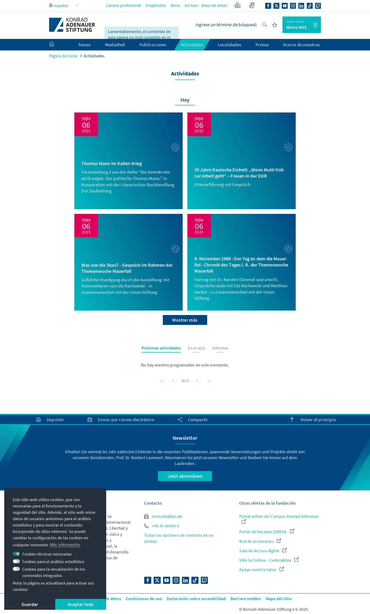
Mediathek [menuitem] (115, 44)
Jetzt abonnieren (185, 476)
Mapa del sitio (279, 598)
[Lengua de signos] (252, 5)
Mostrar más (185, 320)
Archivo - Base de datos (206, 5)
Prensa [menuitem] (262, 44)
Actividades (94, 55)
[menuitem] (56, 45)
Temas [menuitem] (84, 44)
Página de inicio (63, 55)
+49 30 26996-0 (161, 525)
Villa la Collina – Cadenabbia (269, 560)
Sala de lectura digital (263, 550)
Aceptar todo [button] (80, 604)
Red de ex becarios (260, 541)
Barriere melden (246, 598)
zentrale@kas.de (163, 516)
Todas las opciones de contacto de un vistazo (178, 538)
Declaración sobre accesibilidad (196, 598)
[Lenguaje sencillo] (237, 5)
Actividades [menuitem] (192, 44)
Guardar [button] (29, 604)
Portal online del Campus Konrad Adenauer (279, 519)
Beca (175, 5)
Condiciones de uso (144, 598)
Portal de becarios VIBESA (266, 531)
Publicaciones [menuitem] (153, 44)
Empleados (156, 5)
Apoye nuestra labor (261, 569)
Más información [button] (65, 544)
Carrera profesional (123, 5)
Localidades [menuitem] (229, 44)
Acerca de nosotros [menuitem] (301, 44)
